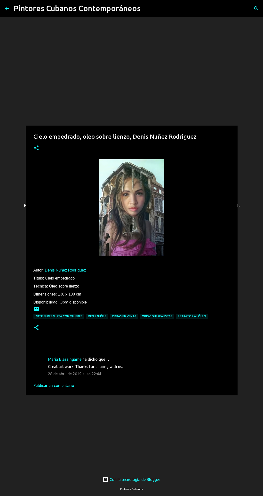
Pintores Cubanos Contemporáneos (77, 8)
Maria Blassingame (64, 359)
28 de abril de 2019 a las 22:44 (74, 374)
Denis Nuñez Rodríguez (65, 270)
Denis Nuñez (97, 316)
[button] (36, 148)
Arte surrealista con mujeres (58, 316)
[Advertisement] (131, 431)
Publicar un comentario (53, 385)
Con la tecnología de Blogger (131, 479)
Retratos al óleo (192, 316)
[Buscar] (147, 8)
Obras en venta (124, 316)
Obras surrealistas (157, 316)
